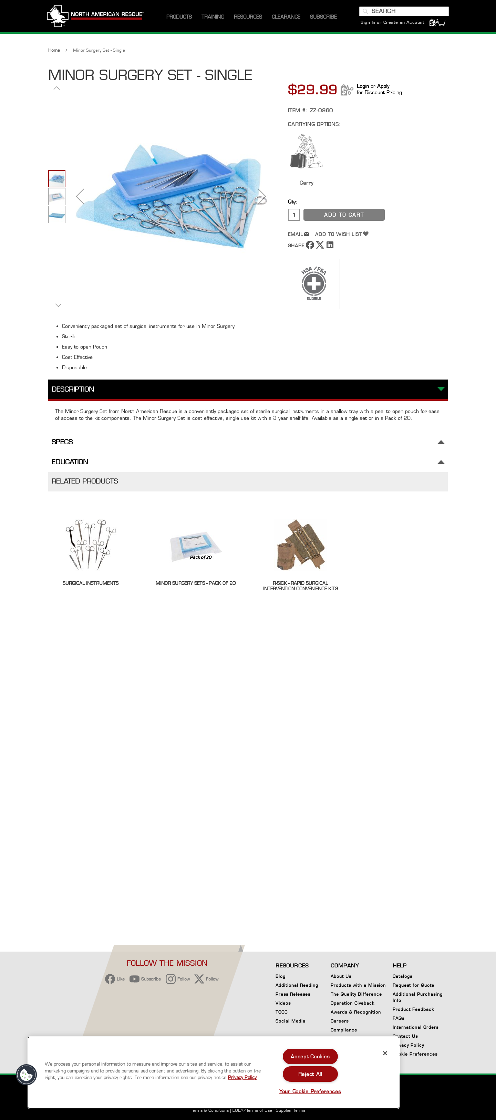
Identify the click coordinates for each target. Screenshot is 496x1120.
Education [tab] (70, 466)
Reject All (310, 1074)
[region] (214, 1072)
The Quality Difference (356, 994)
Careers (340, 1021)
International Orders (415, 1027)
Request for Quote (413, 985)
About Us (341, 976)
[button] (80, 200)
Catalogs (402, 976)
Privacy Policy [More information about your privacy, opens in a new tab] (242, 1077)
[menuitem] (179, 20)
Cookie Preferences (415, 1055)
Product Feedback (413, 1009)
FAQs (398, 1018)
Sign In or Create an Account (391, 25)
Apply (383, 90)
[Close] (385, 1053)
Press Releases (293, 994)
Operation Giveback (352, 1003)
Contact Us (405, 1036)
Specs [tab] (62, 446)
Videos (283, 1003)
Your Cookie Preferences (310, 1091)
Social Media (291, 1021)
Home (54, 53)
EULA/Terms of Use (252, 1110)
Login (363, 90)
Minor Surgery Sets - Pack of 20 (196, 587)
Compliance (344, 1030)
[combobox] (403, 15)
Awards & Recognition (356, 1012)
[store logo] (96, 20)
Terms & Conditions (210, 1110)
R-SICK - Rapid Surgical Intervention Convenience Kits (300, 589)
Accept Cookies (310, 1056)
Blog (281, 976)
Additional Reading (297, 985)
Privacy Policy (408, 1045)
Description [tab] (73, 393)
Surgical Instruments (90, 587)
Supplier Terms (290, 1110)
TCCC (282, 1012)
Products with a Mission (358, 985)
